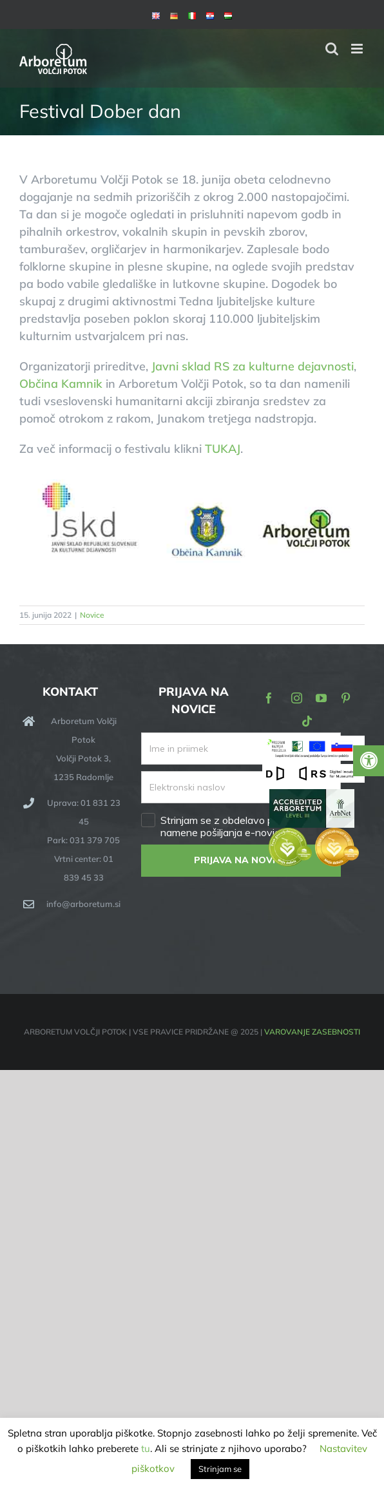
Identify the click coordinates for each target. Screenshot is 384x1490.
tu (145, 1448)
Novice (92, 615)
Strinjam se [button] (220, 1469)
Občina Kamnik (60, 383)
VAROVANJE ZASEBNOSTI (312, 1031)
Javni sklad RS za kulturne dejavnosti (252, 366)
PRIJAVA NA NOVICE (240, 860)
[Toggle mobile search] (331, 48)
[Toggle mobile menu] (358, 48)
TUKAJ (222, 448)
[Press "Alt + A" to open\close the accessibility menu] (368, 760)
